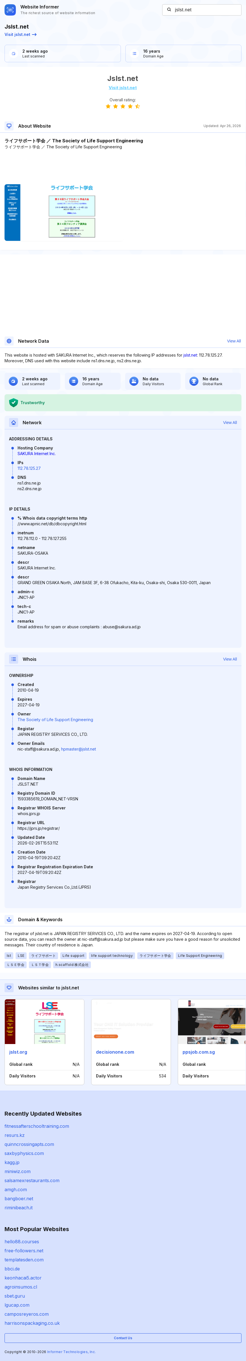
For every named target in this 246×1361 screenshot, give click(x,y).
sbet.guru (15, 1296)
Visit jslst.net (21, 34)
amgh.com (16, 1189)
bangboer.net (19, 1198)
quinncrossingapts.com (29, 1144)
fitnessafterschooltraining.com (37, 1126)
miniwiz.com (18, 1171)
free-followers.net (24, 1250)
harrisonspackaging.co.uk (32, 1323)
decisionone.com (115, 1052)
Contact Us (123, 1338)
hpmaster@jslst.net (78, 749)
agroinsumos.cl (21, 1287)
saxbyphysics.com (24, 1153)
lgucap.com (17, 1305)
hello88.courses (22, 1241)
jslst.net (190, 355)
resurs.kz (15, 1135)
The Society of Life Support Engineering (55, 719)
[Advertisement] (123, 167)
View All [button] (234, 341)
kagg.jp (12, 1162)
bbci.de (12, 1269)
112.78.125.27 (29, 468)
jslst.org (18, 1052)
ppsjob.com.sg (199, 1052)
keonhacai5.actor (23, 1278)
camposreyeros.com (27, 1314)
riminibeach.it (19, 1207)
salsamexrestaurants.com (32, 1180)
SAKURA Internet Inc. (37, 453)
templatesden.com (24, 1260)
